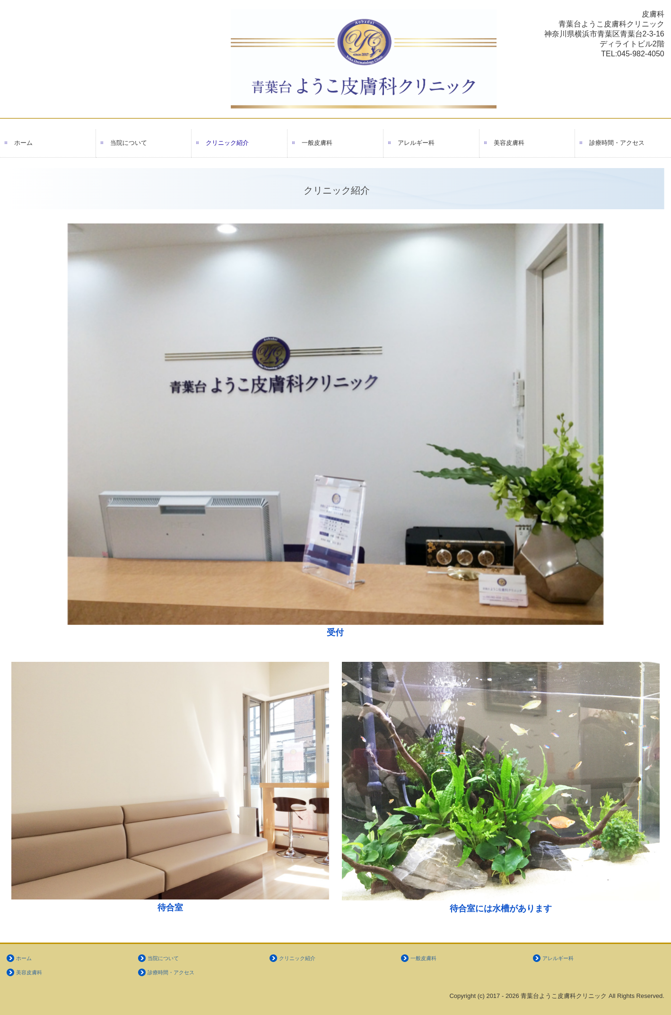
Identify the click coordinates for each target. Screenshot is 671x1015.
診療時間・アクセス (617, 142)
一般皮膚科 (317, 142)
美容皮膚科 (509, 142)
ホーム (23, 142)
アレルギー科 (416, 142)
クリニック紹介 (227, 142)
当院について (128, 142)
